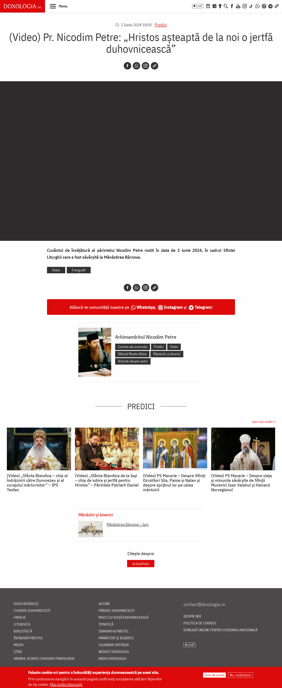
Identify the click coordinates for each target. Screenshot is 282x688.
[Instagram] (244, 6)
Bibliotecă (23, 631)
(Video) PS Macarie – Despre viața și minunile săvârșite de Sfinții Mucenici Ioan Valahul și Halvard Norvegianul (241, 482)
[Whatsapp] (136, 66)
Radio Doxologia (112, 659)
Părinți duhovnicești (117, 611)
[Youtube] (238, 6)
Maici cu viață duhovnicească (123, 618)
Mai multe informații (66, 684)
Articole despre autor (133, 361)
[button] (58, 6)
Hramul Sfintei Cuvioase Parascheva (44, 659)
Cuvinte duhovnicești (32, 611)
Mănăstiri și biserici (167, 354)
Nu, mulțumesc (240, 675)
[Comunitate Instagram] (264, 6)
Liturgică (22, 624)
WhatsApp (145, 307)
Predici (161, 24)
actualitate (140, 563)
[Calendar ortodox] (208, 6)
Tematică (106, 624)
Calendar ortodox (114, 645)
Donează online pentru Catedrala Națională (220, 630)
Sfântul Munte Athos (132, 354)
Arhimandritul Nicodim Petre (145, 337)
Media (19, 645)
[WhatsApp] (257, 6)
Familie (20, 618)
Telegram (203, 307)
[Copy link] (154, 66)
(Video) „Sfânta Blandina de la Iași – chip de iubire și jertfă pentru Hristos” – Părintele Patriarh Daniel (107, 480)
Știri (18, 652)
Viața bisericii (26, 604)
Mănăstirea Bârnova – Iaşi (128, 524)
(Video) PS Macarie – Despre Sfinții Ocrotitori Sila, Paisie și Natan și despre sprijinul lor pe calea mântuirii (174, 482)
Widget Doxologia (114, 652)
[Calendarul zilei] (214, 6)
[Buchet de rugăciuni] (220, 6)
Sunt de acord (214, 675)
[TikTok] (251, 6)
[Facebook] (232, 6)
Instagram (173, 307)
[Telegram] (270, 6)
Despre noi (192, 616)
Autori (104, 604)
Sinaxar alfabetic (113, 631)
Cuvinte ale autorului (132, 346)
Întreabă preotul (28, 638)
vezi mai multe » (263, 421)
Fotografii (79, 270)
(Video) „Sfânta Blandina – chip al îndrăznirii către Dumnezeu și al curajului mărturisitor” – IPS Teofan (37, 482)
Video (56, 270)
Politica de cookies (199, 623)
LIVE (199, 6)
